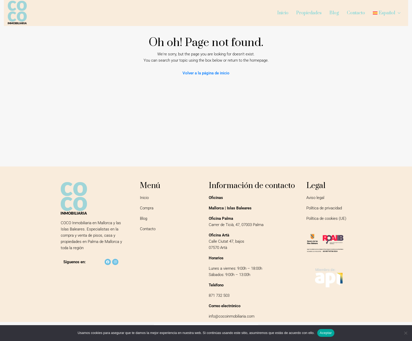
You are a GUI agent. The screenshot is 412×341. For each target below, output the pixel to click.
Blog (334, 13)
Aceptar (326, 333)
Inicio (282, 13)
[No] (405, 333)
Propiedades (309, 13)
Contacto (356, 13)
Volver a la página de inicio (206, 73)
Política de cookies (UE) (326, 218)
